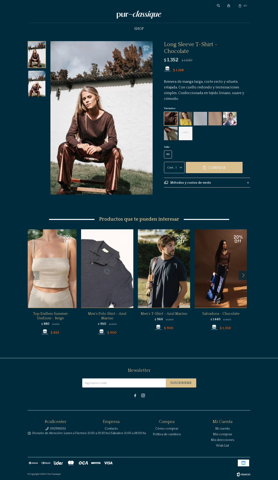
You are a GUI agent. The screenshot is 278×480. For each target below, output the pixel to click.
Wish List (222, 446)
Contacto (111, 428)
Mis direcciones (222, 440)
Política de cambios (167, 434)
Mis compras (222, 434)
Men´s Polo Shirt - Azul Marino (107, 316)
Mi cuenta (222, 428)
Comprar (217, 168)
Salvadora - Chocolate (220, 314)
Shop (139, 29)
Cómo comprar (166, 428)
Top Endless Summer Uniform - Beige (50, 316)
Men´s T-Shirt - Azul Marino (164, 314)
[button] (245, 285)
